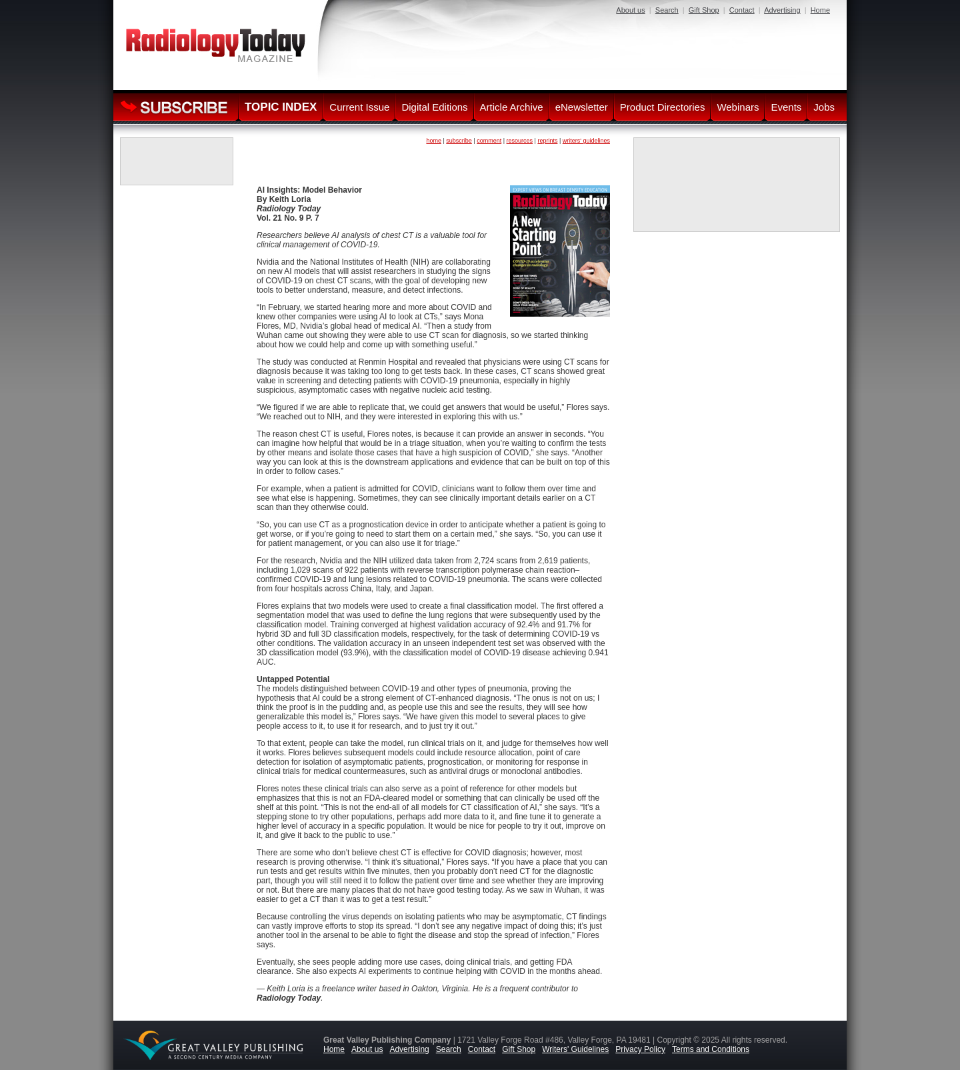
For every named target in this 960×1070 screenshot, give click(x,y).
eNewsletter (581, 107)
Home (820, 10)
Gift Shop (704, 10)
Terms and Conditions (710, 1049)
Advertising (782, 10)
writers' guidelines (586, 140)
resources (520, 140)
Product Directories (662, 107)
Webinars (738, 107)
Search (667, 10)
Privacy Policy (640, 1049)
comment (489, 140)
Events (786, 107)
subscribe (459, 140)
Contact (742, 10)
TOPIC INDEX (281, 107)
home (433, 140)
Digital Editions (434, 107)
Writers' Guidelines (575, 1049)
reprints (547, 140)
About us (630, 10)
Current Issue (359, 107)
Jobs (824, 107)
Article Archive (511, 107)
